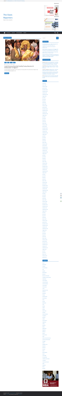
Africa (5, 62)
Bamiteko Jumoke (45, 72)
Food (43, 304)
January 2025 (44, 107)
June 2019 (44, 214)
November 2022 (45, 148)
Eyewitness (44, 302)
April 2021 (44, 179)
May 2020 (44, 196)
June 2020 (44, 195)
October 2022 (44, 150)
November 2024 (45, 110)
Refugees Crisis (44, 344)
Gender (43, 306)
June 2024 (44, 118)
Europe (43, 301)
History (43, 309)
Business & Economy (45, 275)
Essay (43, 299)
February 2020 (44, 201)
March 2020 (44, 199)
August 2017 (44, 249)
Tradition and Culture (46, 358)
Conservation (44, 285)
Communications (45, 283)
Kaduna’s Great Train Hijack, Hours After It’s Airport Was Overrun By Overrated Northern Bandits (50, 76)
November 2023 (45, 129)
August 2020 (44, 191)
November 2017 (45, 244)
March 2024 (44, 123)
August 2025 (44, 96)
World (14, 62)
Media (43, 326)
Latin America (44, 320)
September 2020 (45, 190)
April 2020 (44, 198)
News (8, 62)
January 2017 (44, 257)
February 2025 (44, 105)
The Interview (44, 357)
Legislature (44, 322)
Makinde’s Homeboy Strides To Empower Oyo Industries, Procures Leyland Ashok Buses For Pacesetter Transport (50, 73)
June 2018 (44, 233)
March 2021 (44, 180)
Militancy (43, 331)
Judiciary (43, 317)
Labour (43, 318)
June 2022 (44, 156)
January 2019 (44, 222)
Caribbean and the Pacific (46, 277)
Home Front (44, 310)
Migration (44, 330)
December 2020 (45, 185)
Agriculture (44, 264)
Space (43, 350)
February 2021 (44, 182)
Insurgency (44, 315)
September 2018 (45, 228)
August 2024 (44, 115)
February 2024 (44, 124)
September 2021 (45, 171)
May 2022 (44, 158)
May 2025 (44, 100)
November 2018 (45, 225)
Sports (25, 32)
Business (43, 274)
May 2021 (44, 177)
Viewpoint (44, 365)
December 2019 (45, 204)
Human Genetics (45, 314)
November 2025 (45, 91)
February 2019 (44, 220)
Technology (44, 355)
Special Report (44, 352)
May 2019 (44, 215)
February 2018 (44, 239)
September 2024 (45, 113)
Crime (43, 288)
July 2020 (43, 193)
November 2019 (45, 206)
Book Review (44, 272)
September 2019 (45, 209)
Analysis (43, 266)
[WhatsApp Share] (61, 201)
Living (43, 323)
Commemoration (45, 282)
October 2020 (44, 188)
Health (43, 307)
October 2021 (44, 169)
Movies (43, 333)
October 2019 (44, 207)
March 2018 (44, 238)
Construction (44, 286)
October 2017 (44, 246)
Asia (43, 269)
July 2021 (43, 174)
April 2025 (44, 102)
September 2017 (45, 247)
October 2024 (44, 112)
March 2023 (44, 142)
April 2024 (44, 121)
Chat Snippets (44, 280)
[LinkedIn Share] (61, 197)
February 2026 (44, 86)
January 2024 (44, 126)
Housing (43, 312)
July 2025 (43, 97)
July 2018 (43, 231)
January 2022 (44, 164)
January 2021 (44, 183)
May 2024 (44, 120)
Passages (43, 341)
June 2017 (44, 252)
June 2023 (44, 137)
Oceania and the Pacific (46, 339)
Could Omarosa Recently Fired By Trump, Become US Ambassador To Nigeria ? (19, 66)
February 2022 (44, 163)
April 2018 (44, 236)
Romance (43, 347)
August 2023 (44, 134)
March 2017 (44, 254)
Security (43, 349)
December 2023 (45, 128)
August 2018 (44, 230)
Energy (43, 294)
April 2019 (44, 217)
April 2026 (44, 83)
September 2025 (45, 94)
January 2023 (44, 145)
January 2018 (44, 241)
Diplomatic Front (45, 290)
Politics (13, 32)
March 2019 (44, 219)
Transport (44, 360)
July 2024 (43, 116)
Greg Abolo (13, 64)
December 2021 (45, 166)
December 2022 (45, 147)
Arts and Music (44, 267)
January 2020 (44, 203)
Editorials (8, 32)
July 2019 (43, 212)
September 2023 (45, 132)
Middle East (44, 328)
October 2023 (44, 131)
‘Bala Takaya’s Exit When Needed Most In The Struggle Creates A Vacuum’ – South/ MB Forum (50, 66)
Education (44, 293)
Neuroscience (44, 334)
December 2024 (45, 108)
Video (43, 363)
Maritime (43, 325)
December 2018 (45, 223)
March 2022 (44, 161)
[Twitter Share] (61, 195)
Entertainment (19, 32)
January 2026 (44, 88)
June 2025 (44, 99)
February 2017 (44, 255)
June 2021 (44, 175)
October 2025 (44, 92)
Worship (43, 368)
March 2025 (44, 104)
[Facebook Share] (61, 193)
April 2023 (44, 140)
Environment (44, 298)
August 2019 (44, 211)
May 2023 (44, 139)
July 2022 (43, 155)
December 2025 (45, 89)
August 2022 (44, 153)
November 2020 (45, 187)
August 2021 (44, 172)
